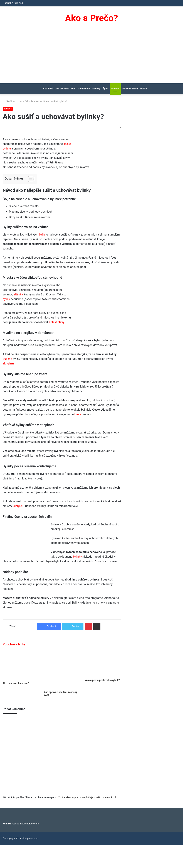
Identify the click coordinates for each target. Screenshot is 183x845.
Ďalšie (143, 88)
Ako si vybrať (62, 88)
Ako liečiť (48, 88)
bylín (42, 234)
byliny (6, 299)
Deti (73, 88)
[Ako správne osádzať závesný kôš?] (62, 671)
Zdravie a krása (130, 88)
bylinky (77, 556)
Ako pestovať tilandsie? (16, 683)
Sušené (7, 359)
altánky (18, 294)
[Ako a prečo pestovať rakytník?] (103, 665)
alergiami (8, 363)
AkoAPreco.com (12, 101)
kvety (77, 414)
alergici (18, 506)
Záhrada (115, 88)
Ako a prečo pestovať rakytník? (102, 680)
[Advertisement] (91, 56)
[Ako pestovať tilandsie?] (21, 666)
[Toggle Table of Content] (29, 179)
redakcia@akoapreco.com (25, 823)
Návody (96, 88)
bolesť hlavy (56, 322)
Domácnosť (84, 88)
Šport (105, 88)
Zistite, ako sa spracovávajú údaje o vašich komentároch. (87, 797)
